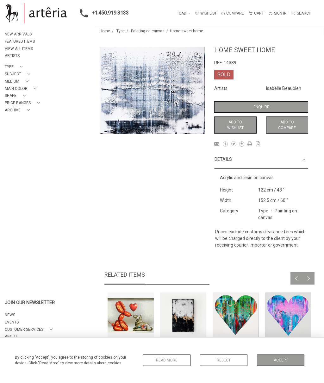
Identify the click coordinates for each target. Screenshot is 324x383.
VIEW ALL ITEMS (19, 49)
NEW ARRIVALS (18, 34)
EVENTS (12, 322)
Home (105, 31)
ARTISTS (12, 55)
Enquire (261, 107)
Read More (167, 360)
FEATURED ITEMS (20, 41)
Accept (281, 360)
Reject (224, 360)
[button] (15, 67)
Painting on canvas (148, 31)
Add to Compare (287, 125)
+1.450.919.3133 (102, 13)
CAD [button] (183, 13)
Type (120, 31)
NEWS (10, 315)
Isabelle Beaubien (283, 88)
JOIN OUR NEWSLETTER (30, 302)
